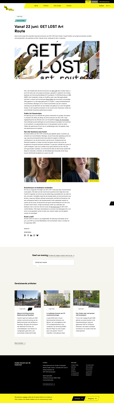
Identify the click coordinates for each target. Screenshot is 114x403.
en (109, 6)
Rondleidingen (75, 375)
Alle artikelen (89, 367)
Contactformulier (48, 380)
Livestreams (89, 371)
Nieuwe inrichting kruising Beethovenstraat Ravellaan (25, 314)
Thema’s (45, 6)
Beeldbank (89, 375)
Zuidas (88, 2)
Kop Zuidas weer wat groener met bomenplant (85, 314)
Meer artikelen (19, 343)
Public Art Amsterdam (62, 120)
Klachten (73, 367)
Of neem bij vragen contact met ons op (60, 256)
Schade (73, 369)
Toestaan (77, 398)
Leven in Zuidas (20, 20)
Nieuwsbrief (89, 369)
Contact (68, 6)
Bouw (36, 6)
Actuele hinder (90, 365)
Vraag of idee (74, 365)
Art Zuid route (55, 207)
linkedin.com (31, 235)
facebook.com (28, 235)
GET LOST (55, 91)
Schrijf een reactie (41, 262)
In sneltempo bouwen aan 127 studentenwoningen (56, 314)
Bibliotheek (89, 373)
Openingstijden (47, 376)
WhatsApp (34, 235)
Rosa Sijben (49, 99)
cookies (25, 397)
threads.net (25, 235)
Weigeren (91, 398)
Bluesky (37, 235)
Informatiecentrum (104, 2)
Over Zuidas (57, 6)
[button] (100, 5)
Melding (73, 371)
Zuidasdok (94, 2)
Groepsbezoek (75, 373)
